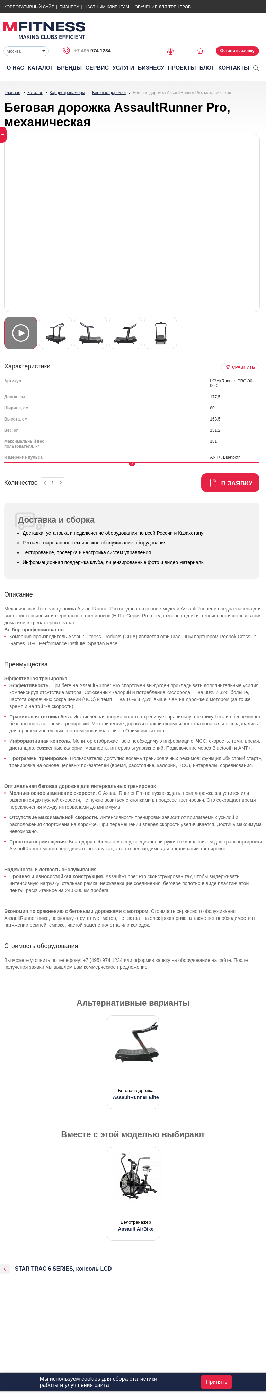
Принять (217, 1382)
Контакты (233, 68)
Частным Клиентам (107, 7)
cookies (90, 1379)
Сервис (97, 68)
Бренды (69, 68)
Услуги (123, 68)
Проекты (182, 68)
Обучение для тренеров (163, 7)
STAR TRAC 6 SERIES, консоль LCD (63, 1269)
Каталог (41, 68)
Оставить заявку (237, 50)
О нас (15, 68)
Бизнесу (69, 7)
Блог (207, 68)
